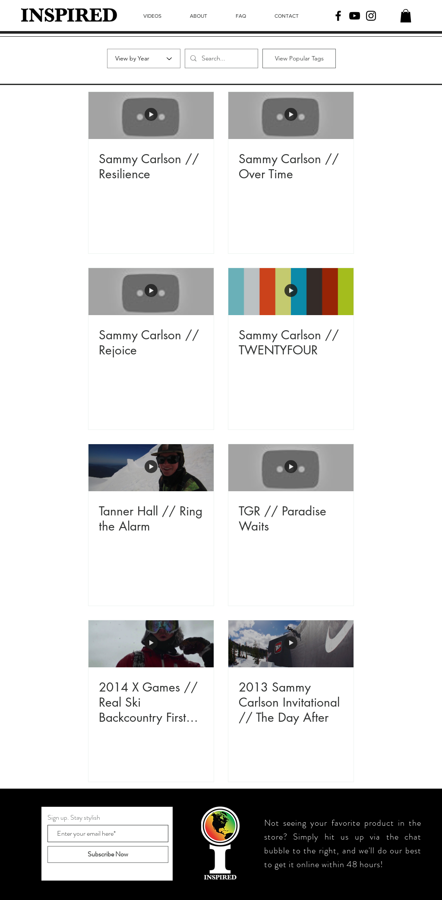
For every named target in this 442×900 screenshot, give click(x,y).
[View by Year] (143, 58)
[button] (405, 15)
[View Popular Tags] (299, 58)
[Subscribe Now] (107, 854)
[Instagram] (371, 15)
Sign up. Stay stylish (73, 817)
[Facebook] (338, 15)
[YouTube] (354, 15)
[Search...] (221, 58)
